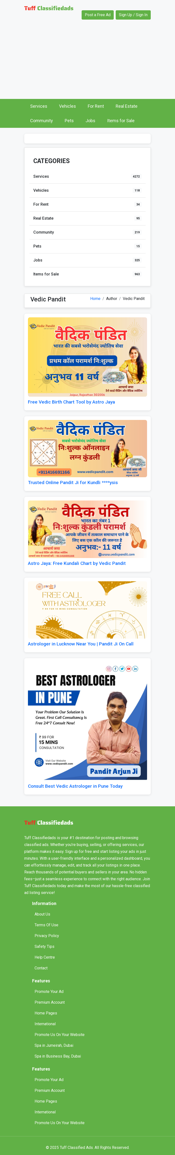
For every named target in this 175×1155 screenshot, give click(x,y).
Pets (69, 120)
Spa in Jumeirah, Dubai (54, 1045)
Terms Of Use (46, 925)
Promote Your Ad (49, 991)
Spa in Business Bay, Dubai (58, 1056)
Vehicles (67, 106)
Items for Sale (121, 120)
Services (38, 106)
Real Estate (127, 106)
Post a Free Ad (98, 14)
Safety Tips (44, 946)
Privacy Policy (47, 935)
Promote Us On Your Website (60, 1034)
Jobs (90, 120)
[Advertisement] (87, 62)
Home (95, 298)
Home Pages (46, 1013)
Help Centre (45, 957)
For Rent (96, 106)
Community (41, 120)
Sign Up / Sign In (133, 14)
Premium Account (50, 1002)
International (45, 1024)
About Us (42, 914)
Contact (41, 968)
